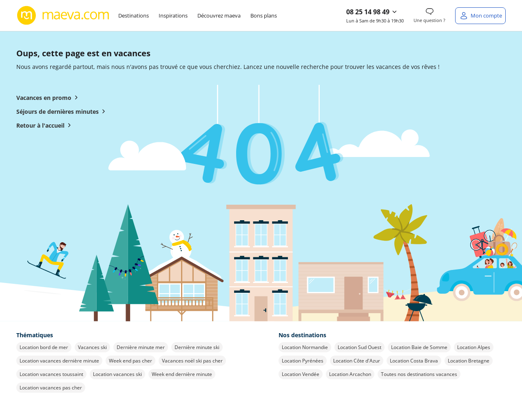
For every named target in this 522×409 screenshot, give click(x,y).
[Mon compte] (480, 15)
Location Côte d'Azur (356, 360)
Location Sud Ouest (359, 347)
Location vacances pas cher (51, 387)
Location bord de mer (44, 347)
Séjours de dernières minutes (62, 111)
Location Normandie (305, 347)
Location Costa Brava (414, 360)
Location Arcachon (350, 374)
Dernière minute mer (141, 347)
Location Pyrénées (302, 360)
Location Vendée (300, 374)
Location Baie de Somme (419, 347)
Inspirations (173, 15)
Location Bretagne (468, 360)
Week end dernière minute (182, 374)
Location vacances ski (117, 374)
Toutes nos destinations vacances (419, 374)
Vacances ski (92, 347)
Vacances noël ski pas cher (192, 360)
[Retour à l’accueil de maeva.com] (63, 15)
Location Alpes (473, 347)
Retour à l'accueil (45, 125)
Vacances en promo (48, 97)
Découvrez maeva (219, 15)
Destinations (133, 15)
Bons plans (263, 15)
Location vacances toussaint (51, 374)
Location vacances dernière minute (59, 360)
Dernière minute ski (197, 347)
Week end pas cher (130, 360)
